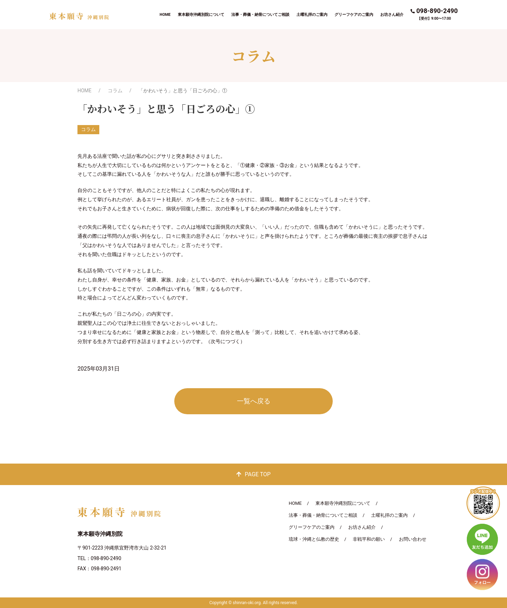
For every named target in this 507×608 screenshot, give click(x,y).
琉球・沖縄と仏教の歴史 (314, 539)
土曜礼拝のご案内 (311, 14)
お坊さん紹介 (391, 14)
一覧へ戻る (253, 401)
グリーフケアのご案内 (353, 14)
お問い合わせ (412, 539)
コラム (115, 90)
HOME (164, 14)
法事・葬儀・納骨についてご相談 (260, 14)
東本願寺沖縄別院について (201, 14)
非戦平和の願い (369, 539)
